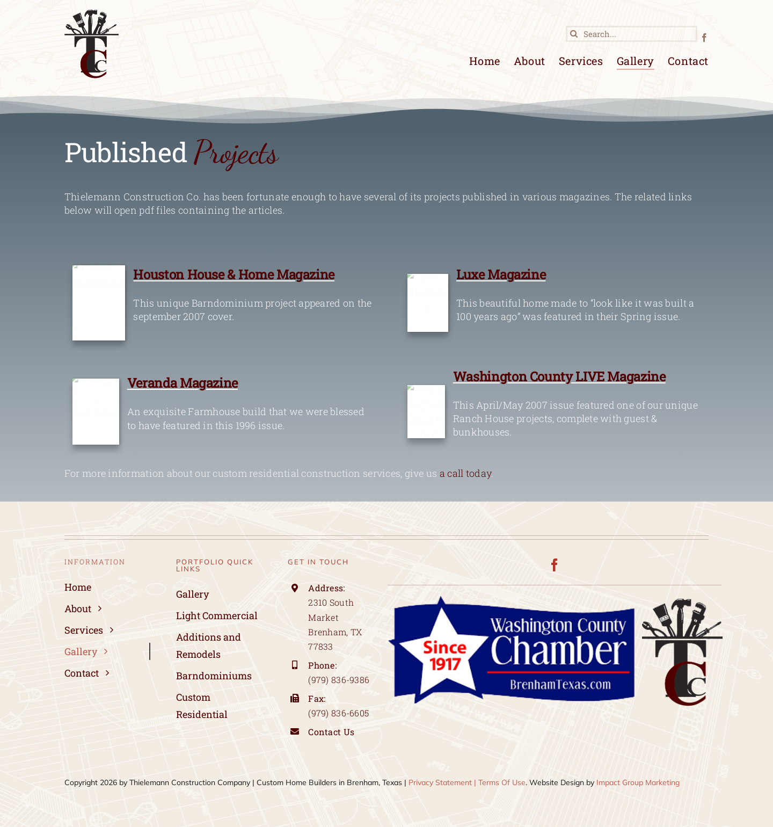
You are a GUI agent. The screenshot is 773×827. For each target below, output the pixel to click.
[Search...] (631, 34)
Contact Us (332, 731)
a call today (465, 474)
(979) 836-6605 (338, 713)
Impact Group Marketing (638, 782)
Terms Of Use (502, 782)
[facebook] (704, 37)
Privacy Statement (440, 782)
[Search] (574, 34)
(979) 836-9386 (338, 679)
